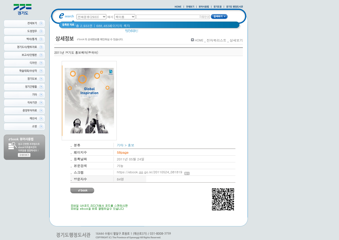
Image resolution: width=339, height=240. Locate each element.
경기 (158, 32)
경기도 (146, 32)
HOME (199, 40)
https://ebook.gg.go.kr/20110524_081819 (153, 172)
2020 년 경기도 (177, 32)
